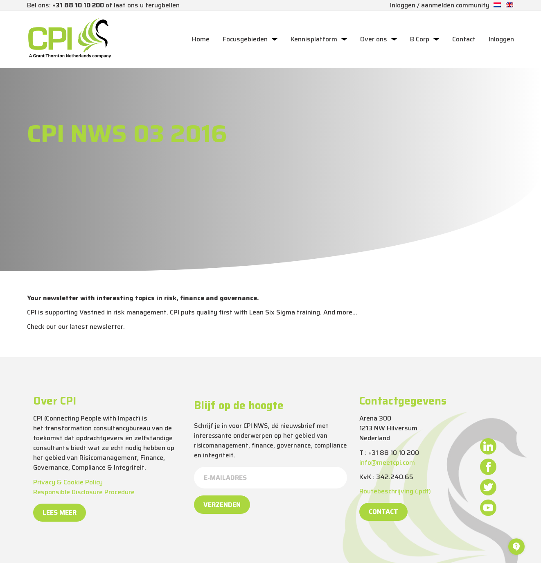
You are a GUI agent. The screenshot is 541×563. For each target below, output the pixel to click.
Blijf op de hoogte (239, 405)
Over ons (373, 39)
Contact (464, 39)
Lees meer (60, 512)
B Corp (419, 39)
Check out (41, 326)
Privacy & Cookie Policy (68, 482)
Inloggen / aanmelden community (439, 5)
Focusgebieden (245, 39)
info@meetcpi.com (387, 462)
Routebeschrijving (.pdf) (395, 491)
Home (201, 39)
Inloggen (501, 39)
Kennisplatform (314, 39)
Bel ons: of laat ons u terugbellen (103, 5)
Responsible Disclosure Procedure (84, 492)
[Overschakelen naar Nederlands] (497, 5)
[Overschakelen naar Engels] (509, 5)
